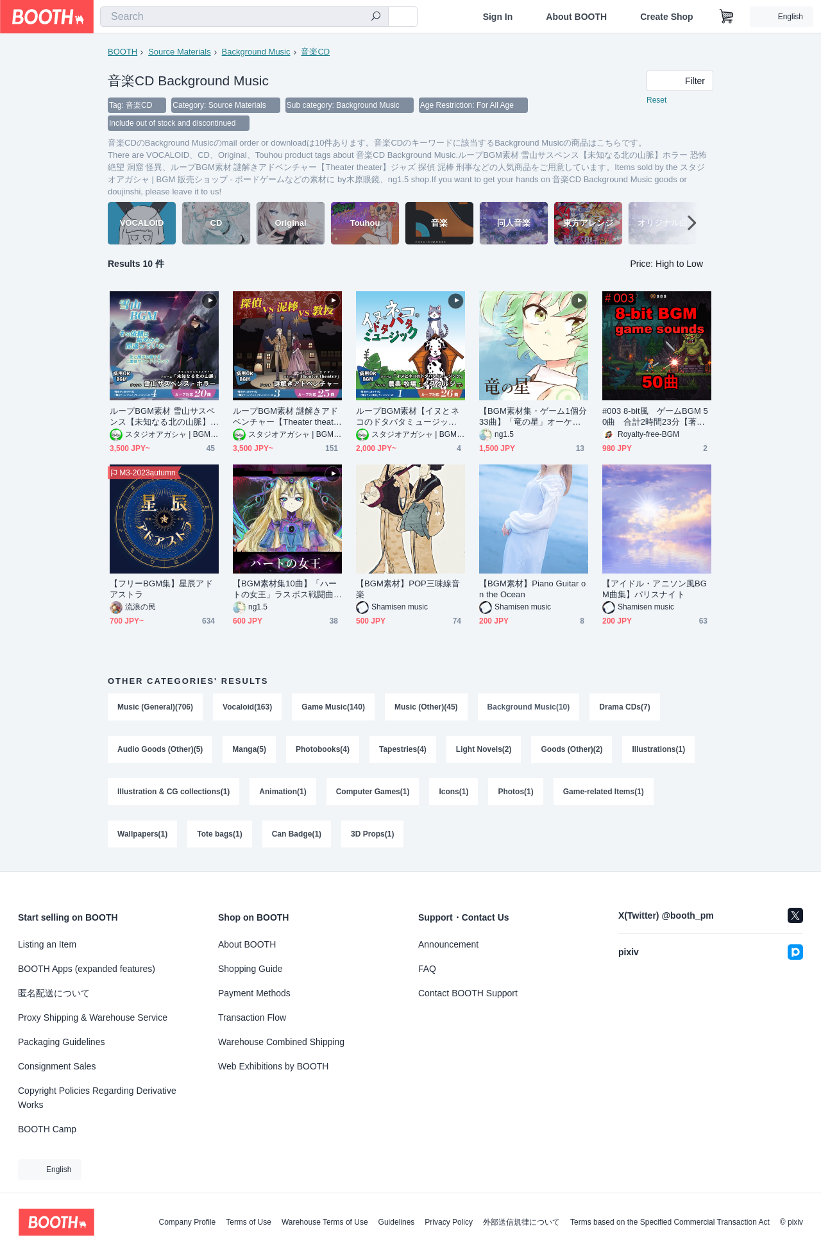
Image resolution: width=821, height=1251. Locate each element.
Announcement (448, 944)
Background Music (256, 51)
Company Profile (187, 1222)
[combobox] (244, 16)
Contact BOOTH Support (468, 993)
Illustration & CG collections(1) (173, 791)
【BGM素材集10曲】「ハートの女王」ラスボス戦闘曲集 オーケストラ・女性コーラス (285, 589)
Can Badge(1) (296, 834)
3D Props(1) (372, 834)
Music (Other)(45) (426, 706)
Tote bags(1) (219, 834)
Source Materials (179, 51)
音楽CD (315, 51)
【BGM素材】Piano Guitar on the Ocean (532, 589)
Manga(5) (249, 749)
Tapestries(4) (403, 749)
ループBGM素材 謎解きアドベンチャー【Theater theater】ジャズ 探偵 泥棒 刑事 (285, 416)
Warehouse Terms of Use (325, 1222)
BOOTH (122, 51)
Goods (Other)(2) (571, 749)
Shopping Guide (250, 969)
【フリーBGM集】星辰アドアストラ (161, 589)
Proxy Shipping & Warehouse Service (92, 1017)
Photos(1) (515, 791)
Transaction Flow (252, 1017)
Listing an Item (47, 944)
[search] (376, 17)
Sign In (498, 16)
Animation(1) (282, 791)
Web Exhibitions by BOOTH (273, 1066)
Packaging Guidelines (61, 1042)
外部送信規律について (521, 1222)
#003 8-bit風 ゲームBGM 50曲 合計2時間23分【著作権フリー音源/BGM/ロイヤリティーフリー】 (656, 416)
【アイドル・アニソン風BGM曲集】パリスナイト (654, 589)
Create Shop (666, 16)
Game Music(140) (333, 706)
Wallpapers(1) (142, 834)
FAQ (427, 969)
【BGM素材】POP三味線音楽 (408, 589)
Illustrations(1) (658, 749)
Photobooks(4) (323, 749)
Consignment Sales (57, 1066)
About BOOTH (576, 16)
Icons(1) (453, 791)
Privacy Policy (449, 1222)
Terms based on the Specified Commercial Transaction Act (670, 1222)
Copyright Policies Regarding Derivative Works (97, 1097)
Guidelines (396, 1222)
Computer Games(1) (373, 791)
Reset (656, 100)
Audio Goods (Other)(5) (160, 749)
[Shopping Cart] (726, 16)
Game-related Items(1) (603, 791)
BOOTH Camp (47, 1129)
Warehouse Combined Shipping (281, 1042)
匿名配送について (54, 993)
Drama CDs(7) (624, 706)
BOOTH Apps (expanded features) (86, 969)
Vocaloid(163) (247, 706)
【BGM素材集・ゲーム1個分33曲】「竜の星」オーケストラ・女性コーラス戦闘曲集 (533, 416)
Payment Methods (254, 993)
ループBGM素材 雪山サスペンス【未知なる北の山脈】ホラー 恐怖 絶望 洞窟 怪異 (162, 416)
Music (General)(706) (155, 706)
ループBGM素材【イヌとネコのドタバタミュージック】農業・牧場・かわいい (407, 416)
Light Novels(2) (484, 749)
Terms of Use (248, 1222)
